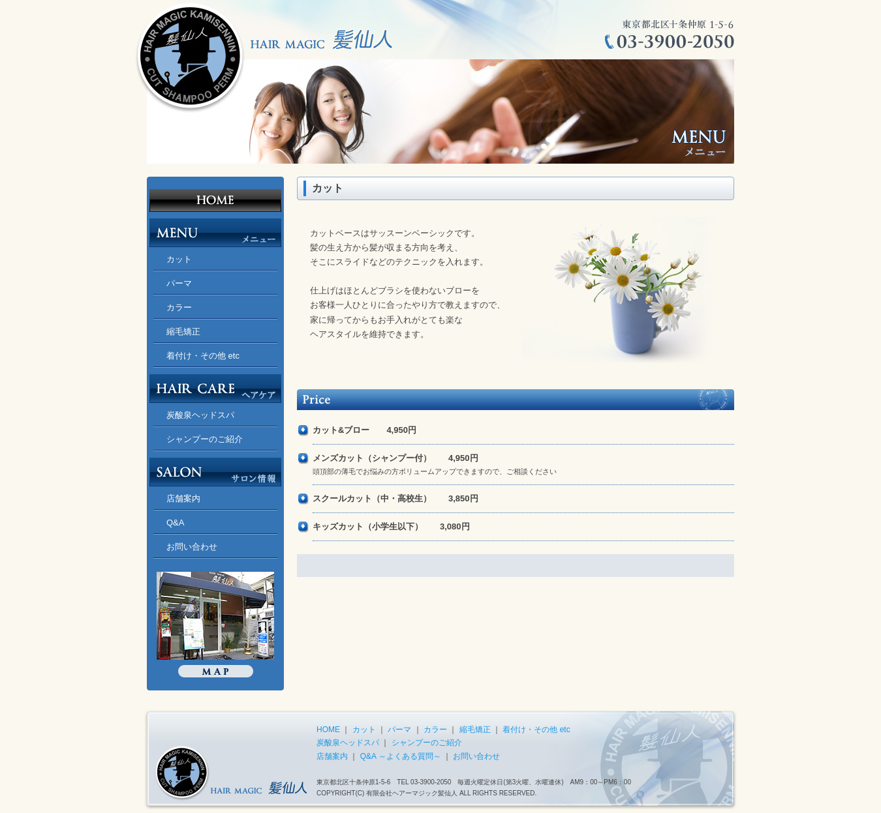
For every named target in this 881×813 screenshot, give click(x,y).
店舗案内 (183, 498)
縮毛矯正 (183, 331)
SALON (215, 468)
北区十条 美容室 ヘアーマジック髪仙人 (215, 194)
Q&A (175, 522)
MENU (215, 229)
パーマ (179, 283)
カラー (179, 307)
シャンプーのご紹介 (204, 439)
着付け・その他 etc (203, 356)
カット (179, 259)
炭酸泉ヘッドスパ (200, 415)
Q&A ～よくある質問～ (400, 756)
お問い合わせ (191, 547)
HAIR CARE (215, 385)
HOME (328, 729)
